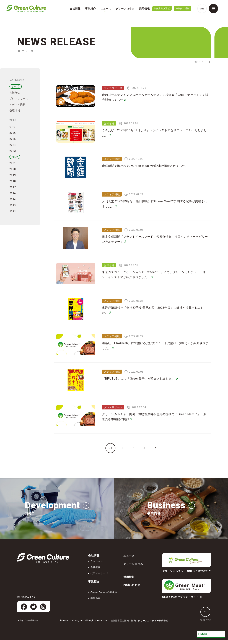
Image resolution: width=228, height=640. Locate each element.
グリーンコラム (125, 8)
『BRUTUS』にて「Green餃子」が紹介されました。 (140, 378)
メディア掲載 (17, 104)
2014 (12, 199)
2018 (12, 181)
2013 (12, 205)
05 (155, 448)
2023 (12, 151)
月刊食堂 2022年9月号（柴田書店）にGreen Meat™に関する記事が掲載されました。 (154, 204)
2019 (12, 175)
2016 (12, 193)
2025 (12, 139)
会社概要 (95, 567)
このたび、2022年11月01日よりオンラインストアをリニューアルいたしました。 (154, 133)
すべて (16, 86)
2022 (15, 157)
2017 (12, 187)
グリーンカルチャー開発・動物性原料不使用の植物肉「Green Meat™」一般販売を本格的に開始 (154, 417)
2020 (12, 169)
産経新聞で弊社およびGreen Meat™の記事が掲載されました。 (145, 165)
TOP (196, 62)
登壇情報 (14, 110)
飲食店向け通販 (162, 8)
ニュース (105, 8)
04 (144, 448)
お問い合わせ (131, 584)
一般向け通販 (183, 8)
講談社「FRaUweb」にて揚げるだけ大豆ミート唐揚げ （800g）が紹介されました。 (155, 346)
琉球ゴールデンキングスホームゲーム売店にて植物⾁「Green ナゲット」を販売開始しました (155, 97)
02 (121, 448)
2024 (12, 145)
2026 (12, 133)
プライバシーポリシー (27, 620)
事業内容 (95, 598)
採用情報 (144, 8)
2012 (12, 211)
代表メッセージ (99, 573)
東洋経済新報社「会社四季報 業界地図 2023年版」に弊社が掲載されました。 (153, 310)
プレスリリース (18, 98)
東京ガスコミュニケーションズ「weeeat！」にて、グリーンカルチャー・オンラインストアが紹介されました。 (154, 275)
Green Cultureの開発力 (103, 592)
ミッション (96, 561)
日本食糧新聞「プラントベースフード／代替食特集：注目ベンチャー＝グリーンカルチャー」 (155, 239)
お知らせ (14, 92)
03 (132, 448)
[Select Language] (211, 634)
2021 (12, 163)
